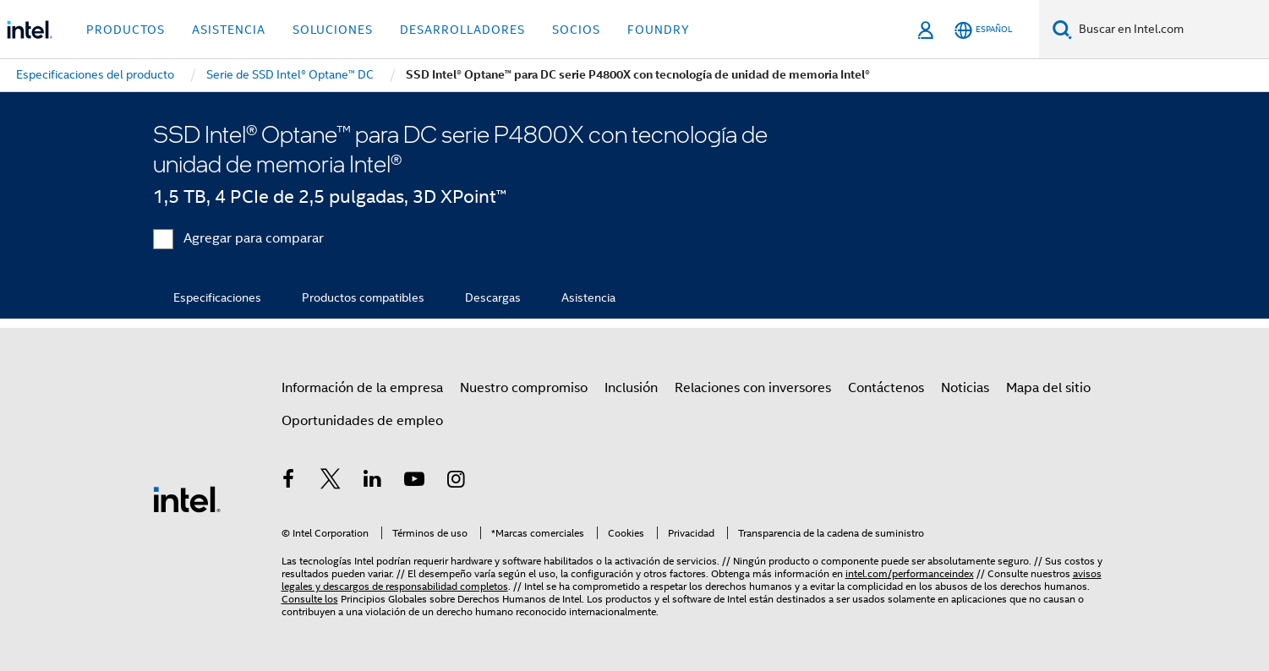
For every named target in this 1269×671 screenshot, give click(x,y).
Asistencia (588, 297)
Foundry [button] (658, 29)
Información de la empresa (362, 387)
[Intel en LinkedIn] (372, 481)
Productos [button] (125, 29)
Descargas (493, 297)
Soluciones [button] (333, 29)
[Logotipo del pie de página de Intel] (187, 498)
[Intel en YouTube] (414, 481)
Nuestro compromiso (524, 387)
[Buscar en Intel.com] (1170, 29)
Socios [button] (576, 29)
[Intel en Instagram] (456, 481)
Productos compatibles (363, 297)
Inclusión (631, 387)
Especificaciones (217, 297)
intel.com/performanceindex (909, 573)
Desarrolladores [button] (462, 29)
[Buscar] (1062, 29)
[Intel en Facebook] (289, 481)
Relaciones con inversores (753, 387)
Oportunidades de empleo (362, 420)
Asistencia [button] (228, 29)
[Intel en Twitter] (330, 481)
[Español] (983, 30)
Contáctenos (886, 387)
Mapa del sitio (1048, 387)
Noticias (965, 387)
